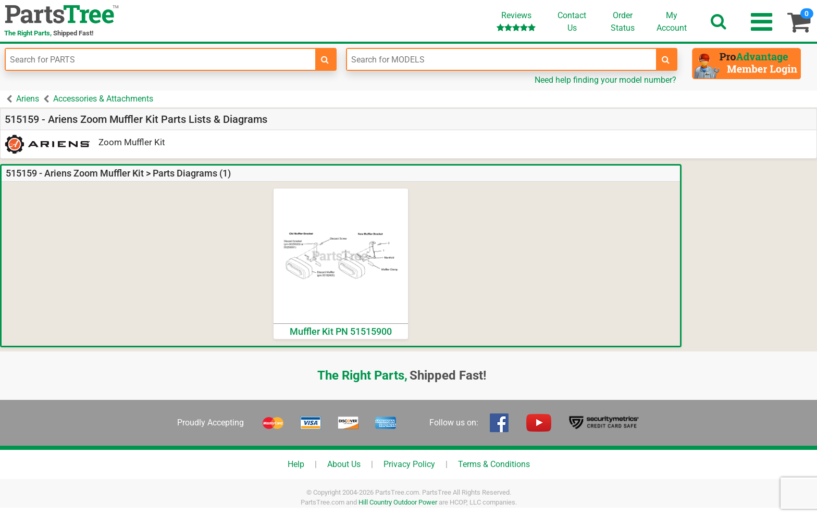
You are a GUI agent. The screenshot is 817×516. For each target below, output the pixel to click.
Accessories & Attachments (103, 99)
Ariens (27, 99)
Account (672, 21)
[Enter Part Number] (160, 59)
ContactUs (572, 21)
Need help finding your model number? (605, 80)
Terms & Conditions (494, 464)
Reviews (516, 21)
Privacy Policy (409, 464)
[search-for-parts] (325, 59)
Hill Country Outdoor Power (397, 502)
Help (296, 464)
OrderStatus (623, 21)
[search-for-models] (665, 59)
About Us (344, 464)
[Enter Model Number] (502, 59)
